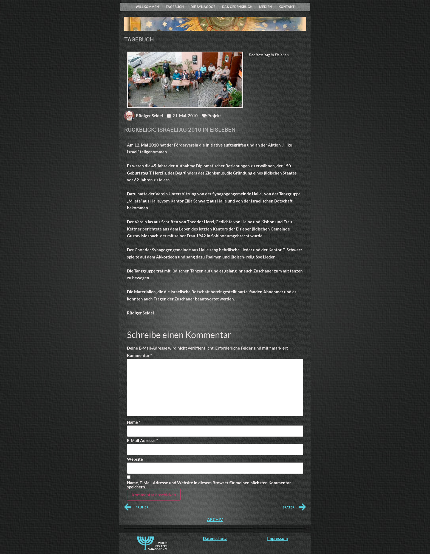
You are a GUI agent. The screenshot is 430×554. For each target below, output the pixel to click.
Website (135, 459)
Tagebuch (175, 7)
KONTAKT (287, 7)
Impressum (277, 538)
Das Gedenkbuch (237, 7)
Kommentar (139, 355)
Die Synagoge (203, 7)
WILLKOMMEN (147, 7)
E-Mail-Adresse (142, 440)
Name (133, 422)
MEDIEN (265, 7)
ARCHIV (215, 519)
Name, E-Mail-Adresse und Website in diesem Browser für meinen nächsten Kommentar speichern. (209, 485)
